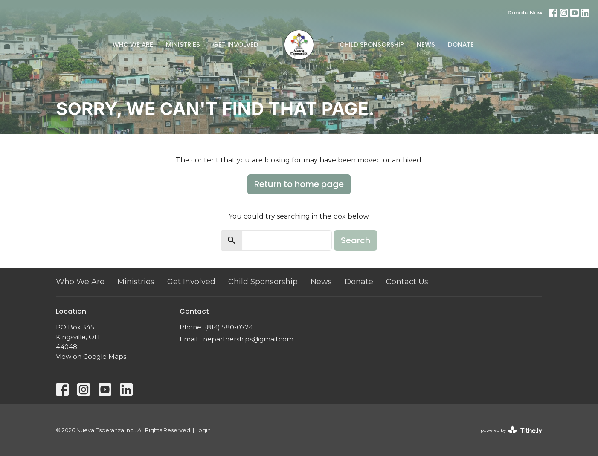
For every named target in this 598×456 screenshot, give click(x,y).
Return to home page (299, 184)
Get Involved (235, 44)
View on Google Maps (91, 356)
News (426, 44)
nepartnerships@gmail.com (248, 339)
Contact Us (407, 281)
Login (203, 430)
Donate (461, 44)
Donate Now (525, 13)
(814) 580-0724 (229, 327)
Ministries (183, 44)
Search (355, 240)
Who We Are (133, 44)
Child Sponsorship (372, 44)
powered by (511, 430)
